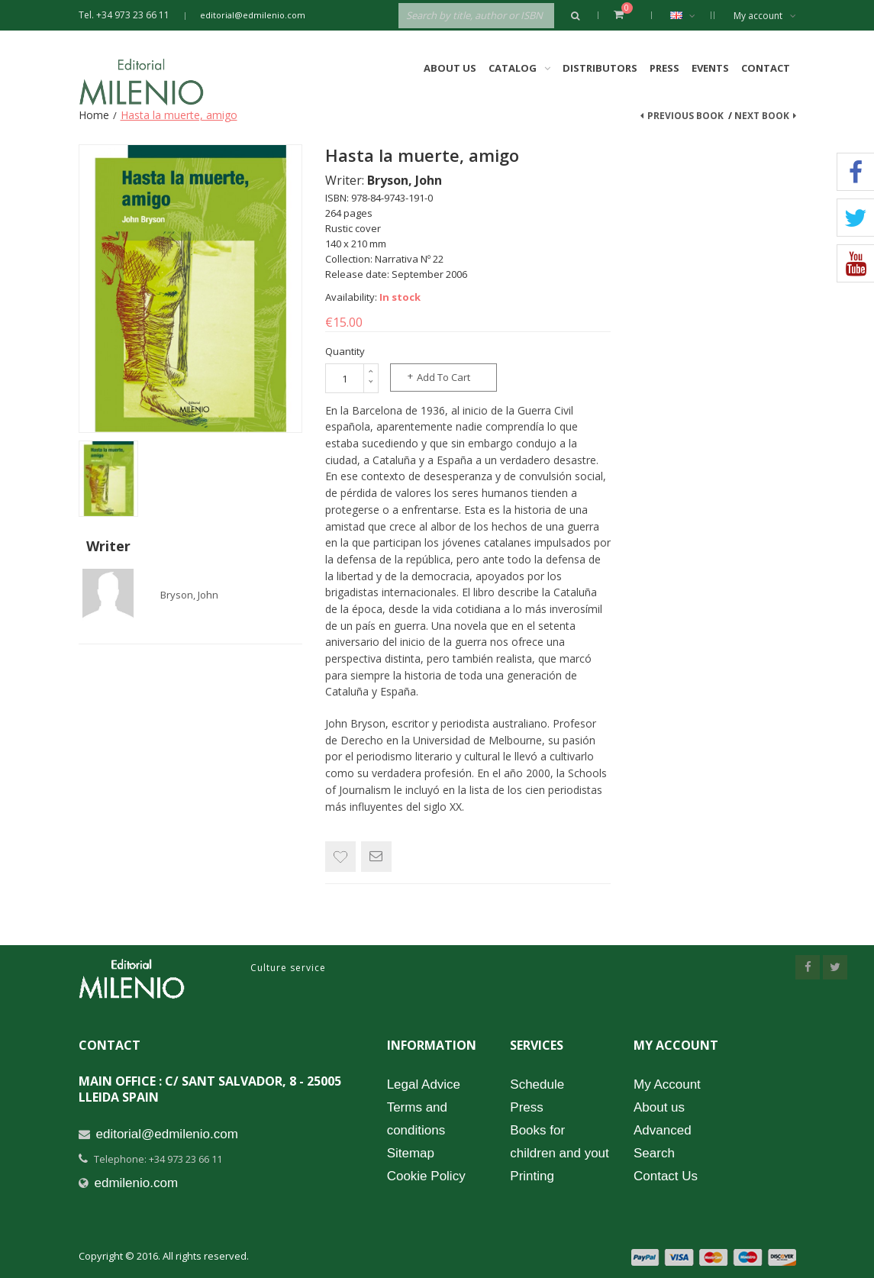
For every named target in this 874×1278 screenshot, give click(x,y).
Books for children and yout (559, 1141)
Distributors (600, 68)
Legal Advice (423, 1084)
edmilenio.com (137, 1183)
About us (659, 1107)
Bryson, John (189, 595)
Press (664, 68)
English (690, 15)
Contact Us (666, 1176)
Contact (765, 68)
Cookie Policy (426, 1176)
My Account (667, 1084)
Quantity (345, 351)
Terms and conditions (417, 1119)
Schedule (537, 1084)
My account (765, 15)
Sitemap (410, 1153)
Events (710, 68)
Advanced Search (663, 1141)
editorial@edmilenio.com (252, 15)
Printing (532, 1176)
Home (94, 115)
